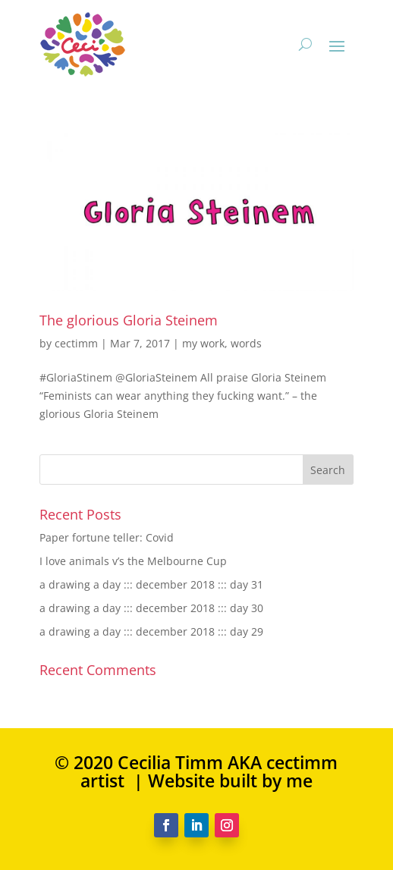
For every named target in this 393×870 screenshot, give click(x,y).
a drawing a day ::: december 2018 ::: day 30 (151, 608)
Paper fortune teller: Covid (106, 537)
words (246, 343)
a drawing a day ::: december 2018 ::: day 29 (151, 631)
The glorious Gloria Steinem (128, 320)
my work (203, 343)
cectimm (76, 343)
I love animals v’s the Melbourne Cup (133, 561)
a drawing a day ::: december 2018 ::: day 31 (151, 584)
